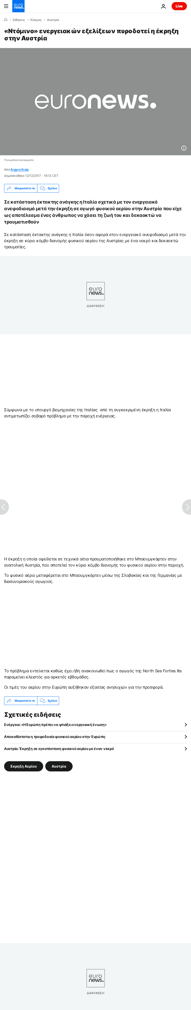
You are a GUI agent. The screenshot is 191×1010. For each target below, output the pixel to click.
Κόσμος (35, 19)
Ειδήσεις (19, 19)
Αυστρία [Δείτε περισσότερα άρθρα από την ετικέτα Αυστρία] (59, 766)
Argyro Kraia (19, 169)
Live (179, 6)
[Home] (5, 19)
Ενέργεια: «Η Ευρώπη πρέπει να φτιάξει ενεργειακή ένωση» (55, 724)
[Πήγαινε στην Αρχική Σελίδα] (18, 6)
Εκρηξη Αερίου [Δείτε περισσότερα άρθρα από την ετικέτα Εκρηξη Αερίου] (23, 766)
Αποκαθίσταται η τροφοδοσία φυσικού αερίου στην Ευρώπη (54, 736)
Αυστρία (53, 19)
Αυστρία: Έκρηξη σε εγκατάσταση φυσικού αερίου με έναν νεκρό (59, 748)
